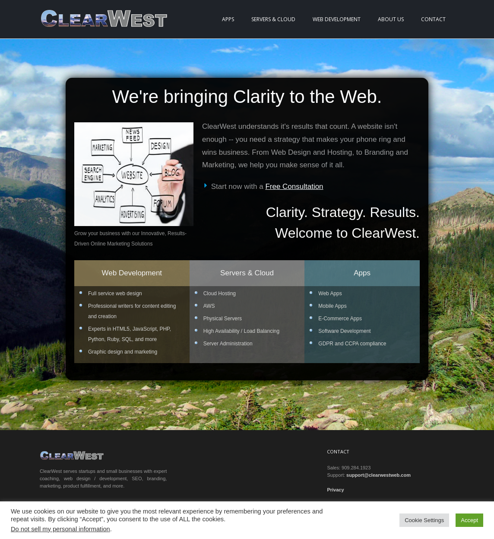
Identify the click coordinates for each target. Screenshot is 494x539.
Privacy (335, 489)
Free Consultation (294, 186)
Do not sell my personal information (60, 529)
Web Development (337, 19)
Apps (228, 19)
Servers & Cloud (273, 19)
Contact (433, 19)
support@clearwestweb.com (378, 475)
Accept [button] (469, 520)
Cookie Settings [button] (424, 520)
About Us (391, 19)
